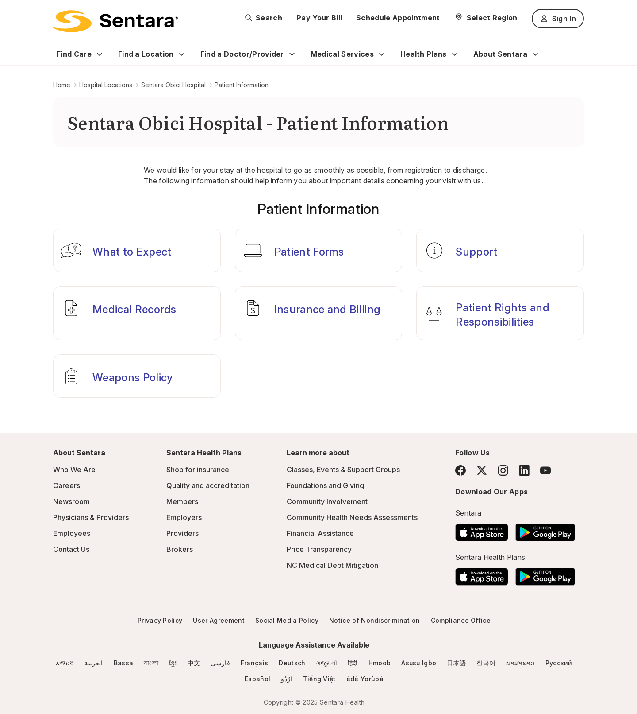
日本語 (456, 663)
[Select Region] (486, 18)
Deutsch (292, 663)
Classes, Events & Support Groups (343, 469)
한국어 (485, 663)
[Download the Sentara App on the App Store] (481, 529)
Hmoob (379, 663)
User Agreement (218, 620)
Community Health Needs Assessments (352, 517)
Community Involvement (327, 501)
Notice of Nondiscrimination (374, 620)
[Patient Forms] (319, 250)
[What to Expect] (137, 250)
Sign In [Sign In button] (558, 18)
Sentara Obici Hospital (173, 85)
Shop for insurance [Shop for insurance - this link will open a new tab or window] (197, 469)
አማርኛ (65, 663)
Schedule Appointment (398, 17)
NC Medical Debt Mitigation (332, 565)
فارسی (220, 663)
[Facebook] (460, 470)
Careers (66, 485)
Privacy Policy (160, 620)
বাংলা (151, 663)
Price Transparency (319, 549)
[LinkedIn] (524, 470)
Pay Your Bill (319, 17)
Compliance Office (461, 620)
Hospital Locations (105, 85)
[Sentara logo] (115, 21)
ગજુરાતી (326, 663)
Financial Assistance (320, 533)
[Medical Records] (137, 313)
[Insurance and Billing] (319, 313)
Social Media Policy (286, 620)
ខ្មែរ (173, 663)
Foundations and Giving (325, 485)
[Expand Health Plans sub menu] (454, 54)
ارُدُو (286, 679)
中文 (194, 663)
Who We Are (74, 469)
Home (61, 85)
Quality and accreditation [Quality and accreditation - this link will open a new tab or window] (207, 485)
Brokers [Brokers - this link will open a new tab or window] (179, 549)
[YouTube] (545, 470)
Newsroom (71, 501)
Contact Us (71, 549)
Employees (71, 533)
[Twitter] (481, 470)
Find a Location (146, 54)
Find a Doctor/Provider (242, 54)
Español (257, 679)
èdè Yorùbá (365, 679)
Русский (558, 663)
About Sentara (500, 54)
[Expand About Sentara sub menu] (535, 54)
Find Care (74, 54)
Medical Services (342, 54)
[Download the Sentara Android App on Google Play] (545, 529)
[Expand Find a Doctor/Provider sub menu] (292, 54)
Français (255, 663)
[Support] (500, 250)
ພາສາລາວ (520, 663)
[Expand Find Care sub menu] (99, 54)
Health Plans (423, 54)
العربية (93, 663)
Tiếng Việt (319, 679)
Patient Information (242, 85)
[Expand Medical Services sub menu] (381, 54)
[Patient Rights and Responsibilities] (500, 313)
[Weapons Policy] (137, 376)
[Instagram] (503, 470)
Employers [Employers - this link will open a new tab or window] (184, 517)
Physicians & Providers (91, 517)
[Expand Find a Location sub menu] (181, 54)
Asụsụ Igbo (418, 663)
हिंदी (353, 663)
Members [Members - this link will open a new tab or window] (182, 501)
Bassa (124, 663)
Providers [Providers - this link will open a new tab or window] (182, 533)
